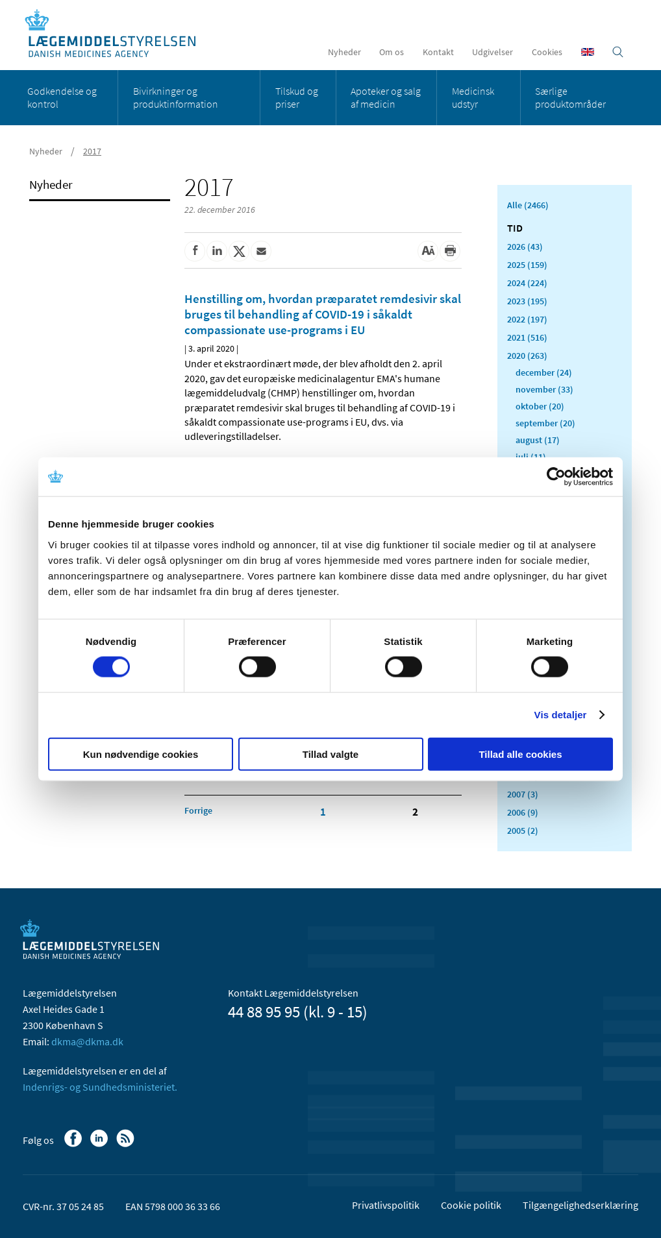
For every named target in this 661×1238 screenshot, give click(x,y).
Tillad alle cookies (520, 753)
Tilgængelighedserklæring (580, 1204)
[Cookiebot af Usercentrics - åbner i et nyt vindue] (556, 477)
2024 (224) (527, 283)
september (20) (545, 423)
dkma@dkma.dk (87, 1041)
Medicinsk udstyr (473, 97)
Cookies (547, 52)
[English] (587, 52)
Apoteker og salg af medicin (386, 97)
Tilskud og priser (296, 97)
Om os (391, 52)
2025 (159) (527, 265)
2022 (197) (527, 319)
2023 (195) (527, 301)
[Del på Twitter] (239, 251)
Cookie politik (471, 1204)
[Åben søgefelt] (617, 52)
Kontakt (438, 52)
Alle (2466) (528, 205)
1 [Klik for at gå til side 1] (323, 812)
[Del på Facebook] (194, 251)
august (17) (538, 440)
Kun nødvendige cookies (141, 753)
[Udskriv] (450, 251)
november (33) (544, 389)
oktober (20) (540, 406)
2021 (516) (527, 337)
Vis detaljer (560, 714)
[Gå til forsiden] (117, 34)
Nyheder (344, 52)
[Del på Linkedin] (216, 251)
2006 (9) (522, 812)
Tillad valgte (330, 753)
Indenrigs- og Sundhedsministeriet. (100, 1086)
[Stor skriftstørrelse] (428, 251)
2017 (92, 151)
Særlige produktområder (570, 97)
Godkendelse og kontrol (62, 97)
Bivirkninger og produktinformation (175, 97)
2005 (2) (522, 830)
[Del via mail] (261, 251)
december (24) (544, 372)
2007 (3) (522, 794)
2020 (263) (527, 355)
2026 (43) (525, 246)
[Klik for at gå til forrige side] (198, 810)
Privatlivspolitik (385, 1204)
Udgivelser (492, 52)
